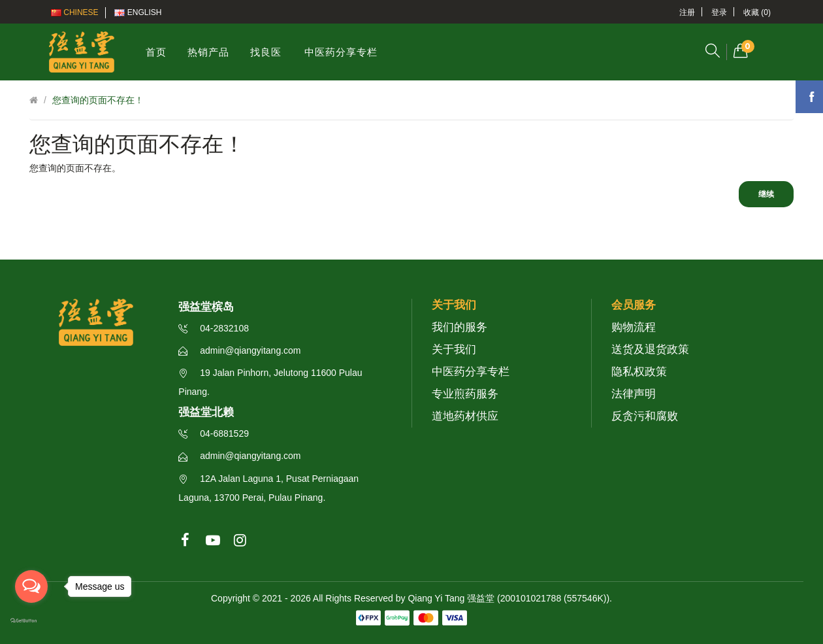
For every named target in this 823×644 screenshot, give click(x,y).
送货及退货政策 (650, 349)
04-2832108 (213, 328)
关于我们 (454, 349)
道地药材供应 (465, 416)
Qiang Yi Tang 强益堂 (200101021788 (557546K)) (508, 598)
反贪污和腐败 (644, 416)
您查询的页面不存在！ (98, 100)
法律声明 (633, 394)
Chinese (75, 12)
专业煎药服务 (465, 394)
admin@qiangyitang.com (239, 350)
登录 (719, 12)
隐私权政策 (639, 371)
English (137, 12)
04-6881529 (213, 433)
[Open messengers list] (31, 586)
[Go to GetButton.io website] (31, 621)
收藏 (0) (757, 12)
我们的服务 (459, 327)
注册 (687, 12)
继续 (766, 194)
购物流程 (633, 327)
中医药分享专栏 (470, 371)
